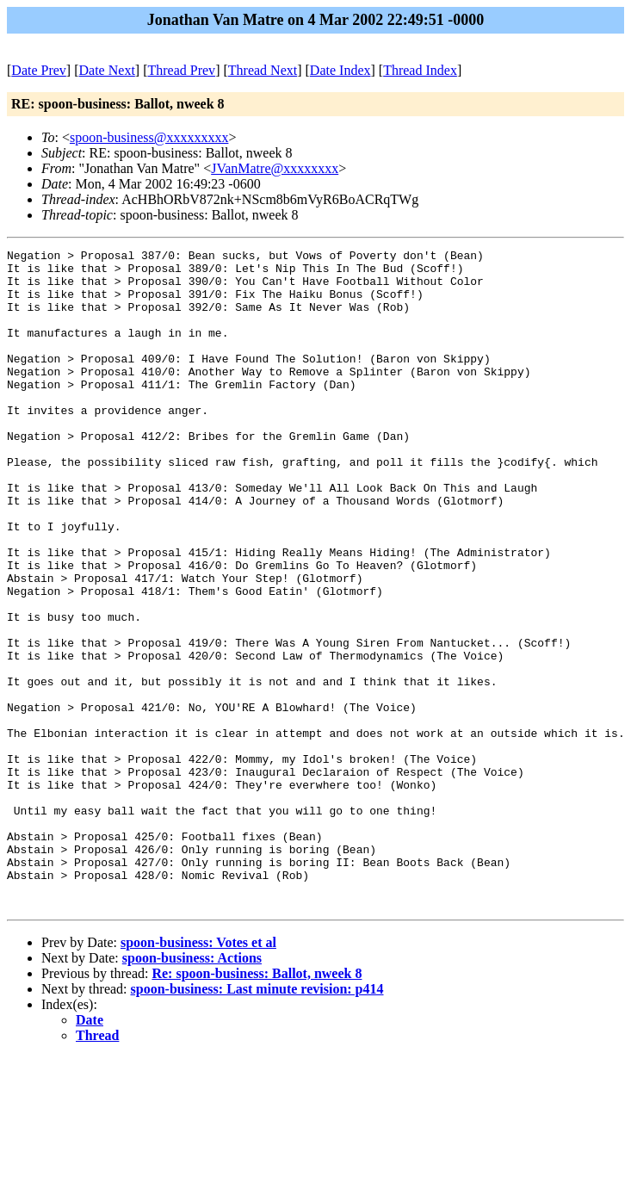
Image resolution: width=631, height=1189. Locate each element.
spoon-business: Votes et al (198, 1074)
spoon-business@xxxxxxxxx (149, 137)
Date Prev (38, 70)
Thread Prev (181, 70)
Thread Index (420, 70)
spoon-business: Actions (192, 1089)
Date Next (107, 70)
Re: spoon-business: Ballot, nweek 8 (257, 1105)
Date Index (340, 70)
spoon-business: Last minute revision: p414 (257, 1120)
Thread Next (262, 70)
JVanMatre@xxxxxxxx (274, 168)
